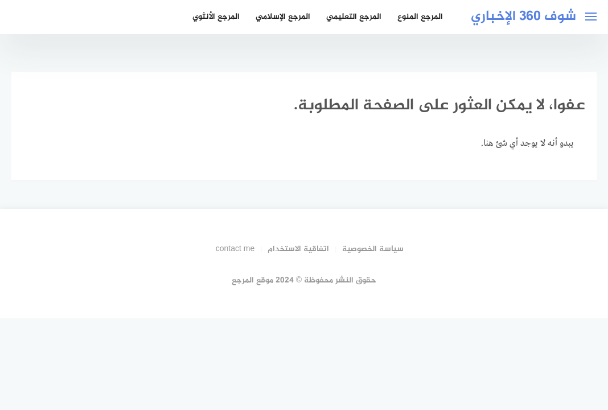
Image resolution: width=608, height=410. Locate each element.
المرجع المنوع (420, 16)
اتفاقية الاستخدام (298, 249)
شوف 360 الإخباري (523, 17)
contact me (235, 249)
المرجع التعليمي (353, 16)
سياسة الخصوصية (373, 249)
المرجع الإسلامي (283, 16)
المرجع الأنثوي (216, 16)
